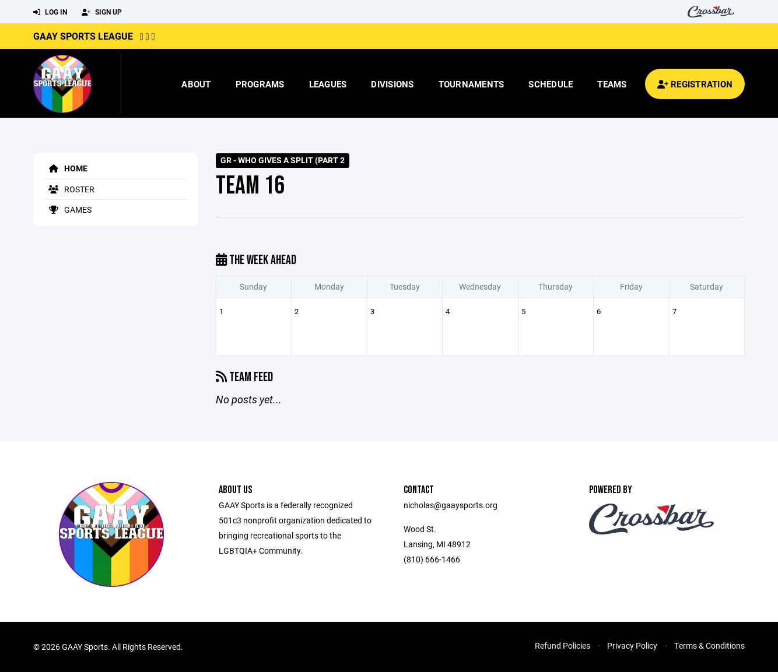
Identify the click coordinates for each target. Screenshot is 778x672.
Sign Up (102, 12)
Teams (611, 84)
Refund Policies (562, 645)
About (196, 84)
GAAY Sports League (83, 36)
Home (66, 168)
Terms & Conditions (709, 645)
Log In (50, 12)
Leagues (328, 84)
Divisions (392, 84)
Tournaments (471, 84)
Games (68, 209)
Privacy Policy (632, 645)
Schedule (550, 84)
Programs (260, 84)
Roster (69, 189)
